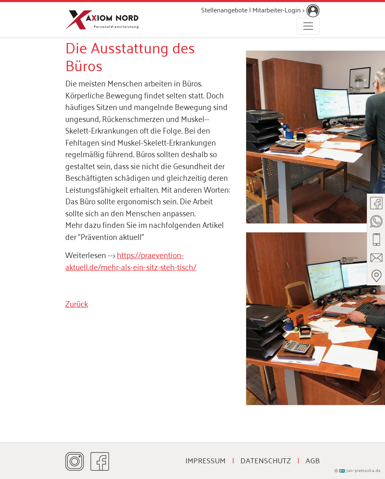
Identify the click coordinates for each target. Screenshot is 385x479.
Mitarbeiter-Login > (286, 9)
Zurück (76, 303)
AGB (313, 460)
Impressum (205, 460)
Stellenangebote (224, 9)
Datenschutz (265, 460)
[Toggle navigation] (308, 26)
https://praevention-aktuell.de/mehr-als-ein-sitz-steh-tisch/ (130, 260)
